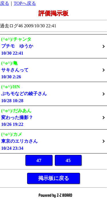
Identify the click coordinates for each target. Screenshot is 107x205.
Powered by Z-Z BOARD (55, 195)
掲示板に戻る (53, 178)
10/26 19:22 (53, 117)
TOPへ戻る (25, 3)
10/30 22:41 (53, 46)
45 (68, 160)
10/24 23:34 (53, 141)
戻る (4, 3)
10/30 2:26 (53, 70)
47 (38, 160)
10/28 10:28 (53, 93)
